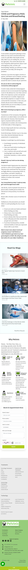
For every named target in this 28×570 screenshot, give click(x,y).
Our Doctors (5, 532)
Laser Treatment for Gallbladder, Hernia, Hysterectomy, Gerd (19, 501)
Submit (13, 446)
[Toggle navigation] (24, 4)
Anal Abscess (4, 477)
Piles (2, 470)
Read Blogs (4, 533)
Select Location (5, 424)
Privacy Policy (23, 560)
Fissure (2, 473)
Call (14, 567)
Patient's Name (6, 412)
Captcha (4, 440)
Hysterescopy (4, 486)
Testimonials (5, 535)
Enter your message (6, 430)
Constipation (4, 479)
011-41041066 (14, 544)
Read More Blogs (19, 330)
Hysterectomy (18, 475)
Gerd (16, 477)
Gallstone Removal (19, 471)
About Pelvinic (18, 532)
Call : (19, 1)
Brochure (17, 533)
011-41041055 (7, 544)
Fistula (2, 472)
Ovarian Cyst (4, 487)
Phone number (6, 418)
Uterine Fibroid (4, 489)
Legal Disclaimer (22, 562)
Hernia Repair (18, 473)
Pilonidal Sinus (4, 475)
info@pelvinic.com (8, 546)
